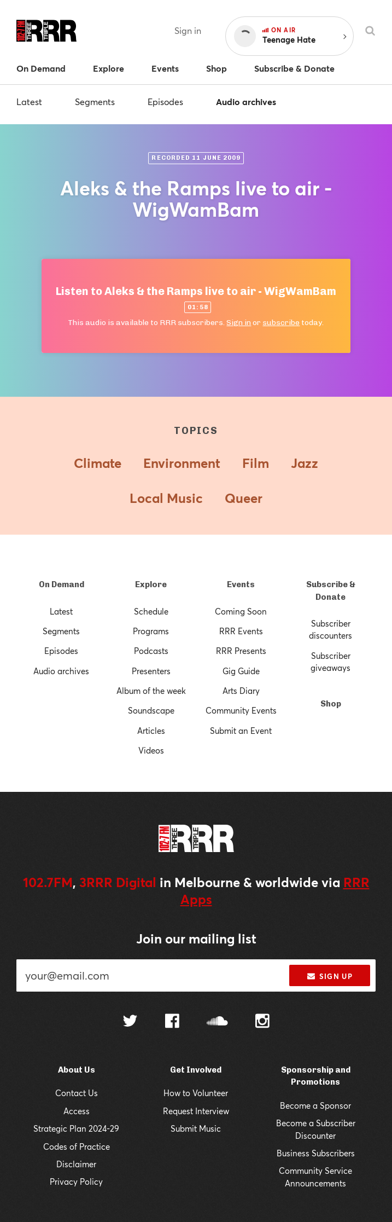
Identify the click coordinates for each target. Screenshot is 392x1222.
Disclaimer (76, 1164)
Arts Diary (241, 690)
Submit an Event (241, 730)
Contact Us (76, 1092)
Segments (95, 101)
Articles (151, 730)
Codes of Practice (76, 1146)
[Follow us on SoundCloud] (217, 1022)
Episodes (165, 101)
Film (255, 463)
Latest (29, 101)
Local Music (166, 498)
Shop (330, 704)
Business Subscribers (316, 1153)
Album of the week (151, 690)
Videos (151, 750)
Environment (181, 463)
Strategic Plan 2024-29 (76, 1128)
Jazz (304, 463)
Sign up (330, 976)
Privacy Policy (76, 1181)
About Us (76, 1070)
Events (241, 584)
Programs (151, 631)
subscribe (281, 322)
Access (76, 1110)
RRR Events (241, 631)
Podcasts (151, 650)
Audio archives (246, 101)
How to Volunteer (195, 1092)
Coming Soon (241, 611)
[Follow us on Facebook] (172, 1022)
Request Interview (196, 1110)
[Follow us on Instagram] (262, 1022)
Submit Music (196, 1128)
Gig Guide (241, 670)
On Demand (61, 584)
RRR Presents (241, 650)
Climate (97, 463)
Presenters (151, 670)
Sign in (187, 30)
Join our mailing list (196, 938)
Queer (243, 498)
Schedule (151, 611)
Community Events (241, 710)
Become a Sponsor (315, 1105)
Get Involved (195, 1070)
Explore (151, 584)
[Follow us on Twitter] (130, 1022)
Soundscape (151, 710)
